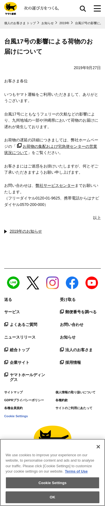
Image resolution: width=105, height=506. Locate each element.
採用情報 (70, 362)
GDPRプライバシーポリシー (24, 400)
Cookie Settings (16, 416)
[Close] (98, 447)
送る (8, 299)
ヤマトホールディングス (24, 377)
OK (52, 497)
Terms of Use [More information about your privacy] (76, 471)
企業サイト (16, 362)
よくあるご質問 (20, 324)
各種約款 (61, 400)
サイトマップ (13, 392)
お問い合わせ (71, 324)
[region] (52, 472)
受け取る (68, 299)
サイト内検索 (83, 8)
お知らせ (68, 337)
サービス (12, 312)
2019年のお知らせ (26, 231)
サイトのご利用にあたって (73, 408)
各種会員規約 (13, 408)
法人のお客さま (76, 350)
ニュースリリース (20, 337)
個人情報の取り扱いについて (75, 392)
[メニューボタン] (97, 8)
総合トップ (16, 350)
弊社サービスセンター (55, 185)
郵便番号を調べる (78, 312)
